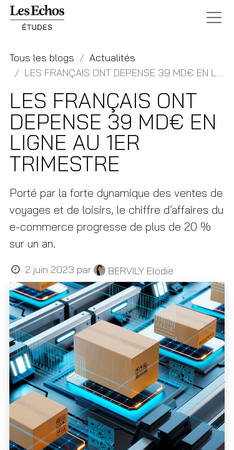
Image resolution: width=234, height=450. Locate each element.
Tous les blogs (41, 57)
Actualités (112, 57)
